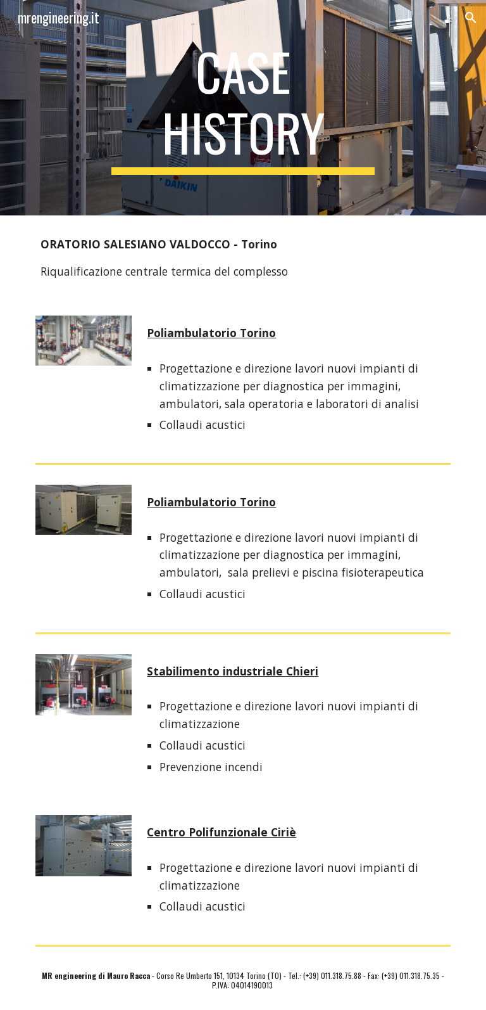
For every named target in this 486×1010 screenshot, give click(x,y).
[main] (242, 107)
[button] (471, 18)
